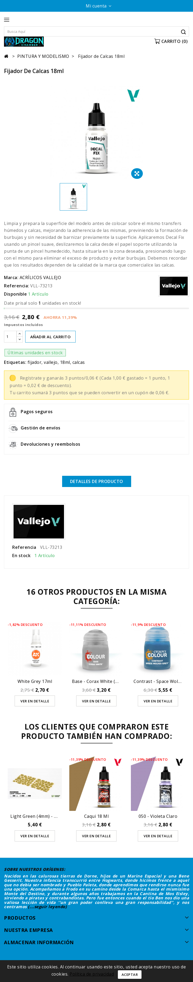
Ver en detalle (34, 700)
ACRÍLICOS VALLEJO (40, 277)
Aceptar (130, 974)
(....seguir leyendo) (47, 906)
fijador (35, 362)
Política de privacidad (92, 974)
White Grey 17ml (35, 681)
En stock (21, 555)
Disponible (15, 294)
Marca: (11, 277)
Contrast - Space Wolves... (161, 681)
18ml (65, 362)
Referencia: (16, 286)
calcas (78, 362)
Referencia (24, 547)
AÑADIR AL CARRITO (50, 336)
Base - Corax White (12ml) (99, 681)
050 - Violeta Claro (158, 816)
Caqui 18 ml (96, 816)
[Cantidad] (10, 337)
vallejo (51, 362)
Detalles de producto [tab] (96, 481)
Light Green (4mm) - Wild (36, 816)
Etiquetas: (15, 362)
